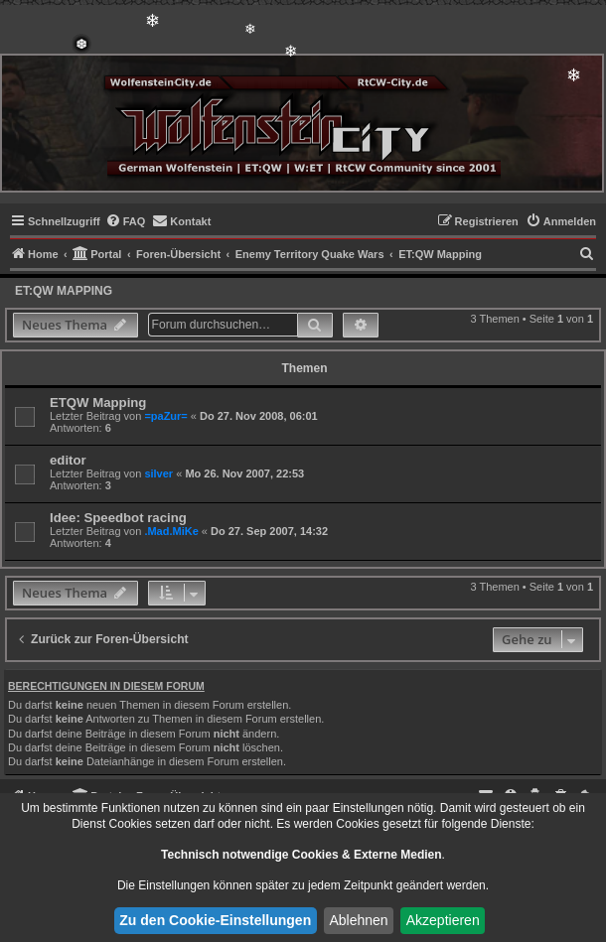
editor (68, 460)
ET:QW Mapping (63, 291)
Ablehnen (358, 920)
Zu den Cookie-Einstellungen (215, 920)
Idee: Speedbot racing (118, 517)
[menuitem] (125, 221)
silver (158, 473)
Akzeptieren (443, 920)
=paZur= (165, 416)
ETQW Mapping (98, 402)
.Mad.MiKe (171, 531)
